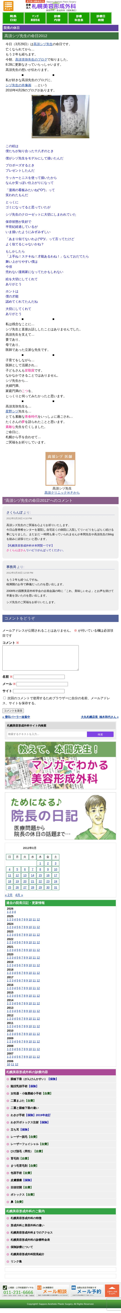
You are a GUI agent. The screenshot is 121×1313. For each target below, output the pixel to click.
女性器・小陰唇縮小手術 (32, 1098)
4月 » (19, 900)
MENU (8, 6)
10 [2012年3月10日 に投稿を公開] (55, 874)
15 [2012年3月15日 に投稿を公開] (40, 880)
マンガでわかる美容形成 (35, 18)
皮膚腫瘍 (22, 1185)
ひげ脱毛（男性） (27, 1156)
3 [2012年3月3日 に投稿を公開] (55, 868)
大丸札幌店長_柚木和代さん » (100, 721)
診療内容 (57, 18)
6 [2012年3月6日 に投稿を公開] (25, 874)
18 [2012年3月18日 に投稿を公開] (9, 886)
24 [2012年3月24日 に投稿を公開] (55, 886)
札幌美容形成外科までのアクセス (32, 1237)
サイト (7, 695)
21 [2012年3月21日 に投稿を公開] (32, 886)
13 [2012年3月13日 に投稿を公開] (25, 880)
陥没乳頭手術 (25, 1091)
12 (38, 924)
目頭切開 (22, 1192)
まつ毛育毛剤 (25, 1170)
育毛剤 (20, 1163)
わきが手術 (31, 1120)
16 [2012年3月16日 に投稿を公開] (47, 880)
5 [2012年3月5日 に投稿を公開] (17, 874)
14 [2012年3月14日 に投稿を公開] (32, 880)
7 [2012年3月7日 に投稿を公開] (32, 874)
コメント (10, 642)
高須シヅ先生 (43, 44)
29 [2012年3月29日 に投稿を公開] (40, 892)
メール (8, 688)
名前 (7, 681)
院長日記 (13, 18)
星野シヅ (12, 411)
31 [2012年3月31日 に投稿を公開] (55, 892)
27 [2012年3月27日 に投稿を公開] (25, 892)
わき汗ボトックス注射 (30, 1127)
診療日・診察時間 (101, 18)
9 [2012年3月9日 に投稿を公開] (48, 874)
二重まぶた (23, 1105)
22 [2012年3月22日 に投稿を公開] (40, 886)
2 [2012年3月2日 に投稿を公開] (48, 868)
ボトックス (23, 1199)
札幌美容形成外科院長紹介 (27, 1259)
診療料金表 (79, 18)
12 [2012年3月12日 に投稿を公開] (17, 880)
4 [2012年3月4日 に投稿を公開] (9, 874)
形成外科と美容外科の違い (27, 1230)
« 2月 (9, 900)
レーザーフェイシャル (30, 1148)
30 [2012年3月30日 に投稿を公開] (47, 892)
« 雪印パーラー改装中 (16, 721)
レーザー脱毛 (25, 1141)
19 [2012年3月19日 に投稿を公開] (17, 886)
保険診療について (22, 1251)
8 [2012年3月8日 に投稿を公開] (40, 874)
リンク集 (16, 1266)
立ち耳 (20, 1134)
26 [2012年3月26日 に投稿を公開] (17, 892)
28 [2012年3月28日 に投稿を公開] (32, 892)
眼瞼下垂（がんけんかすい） (34, 1083)
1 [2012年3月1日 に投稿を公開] (40, 868)
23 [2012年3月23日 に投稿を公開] (47, 886)
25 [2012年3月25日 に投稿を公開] (9, 892)
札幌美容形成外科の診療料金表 (30, 1244)
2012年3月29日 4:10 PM (19, 518)
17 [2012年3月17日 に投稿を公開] (55, 880)
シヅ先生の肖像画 (18, 85)
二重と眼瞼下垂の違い (25, 1112)
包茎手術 (22, 1177)
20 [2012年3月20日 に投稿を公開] (25, 886)
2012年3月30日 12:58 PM (19, 573)
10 (30, 924)
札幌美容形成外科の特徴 (26, 1222)
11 (34, 924)
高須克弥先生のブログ (31, 59)
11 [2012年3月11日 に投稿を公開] (9, 880)
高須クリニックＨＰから (62, 492)
